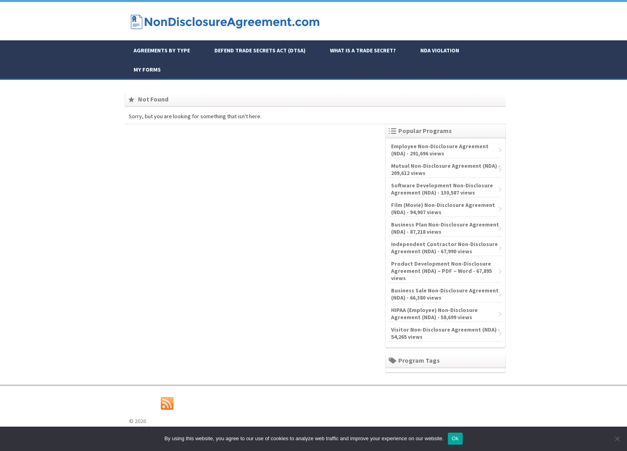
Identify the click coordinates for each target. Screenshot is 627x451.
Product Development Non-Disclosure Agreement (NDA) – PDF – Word (441, 267)
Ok (455, 438)
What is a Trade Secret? (363, 50)
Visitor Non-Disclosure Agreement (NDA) (444, 329)
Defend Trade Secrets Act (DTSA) (260, 50)
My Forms (147, 69)
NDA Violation (439, 50)
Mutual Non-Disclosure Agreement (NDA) (444, 165)
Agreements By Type (162, 50)
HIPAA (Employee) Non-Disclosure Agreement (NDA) (434, 313)
